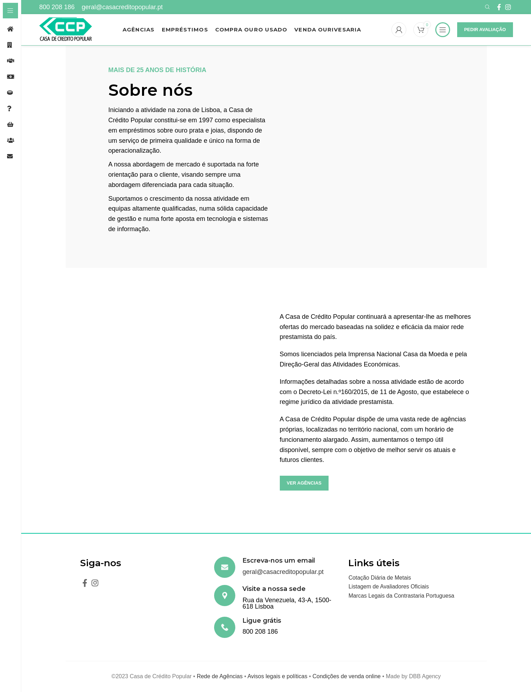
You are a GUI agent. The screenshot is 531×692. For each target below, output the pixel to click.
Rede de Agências (220, 677)
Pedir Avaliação (485, 30)
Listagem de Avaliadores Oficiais (389, 587)
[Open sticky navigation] (443, 30)
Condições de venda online (346, 677)
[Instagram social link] (508, 7)
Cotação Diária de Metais (380, 578)
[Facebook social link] (499, 7)
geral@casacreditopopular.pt (122, 7)
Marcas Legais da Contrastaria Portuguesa (402, 596)
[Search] (486, 7)
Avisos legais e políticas (277, 677)
